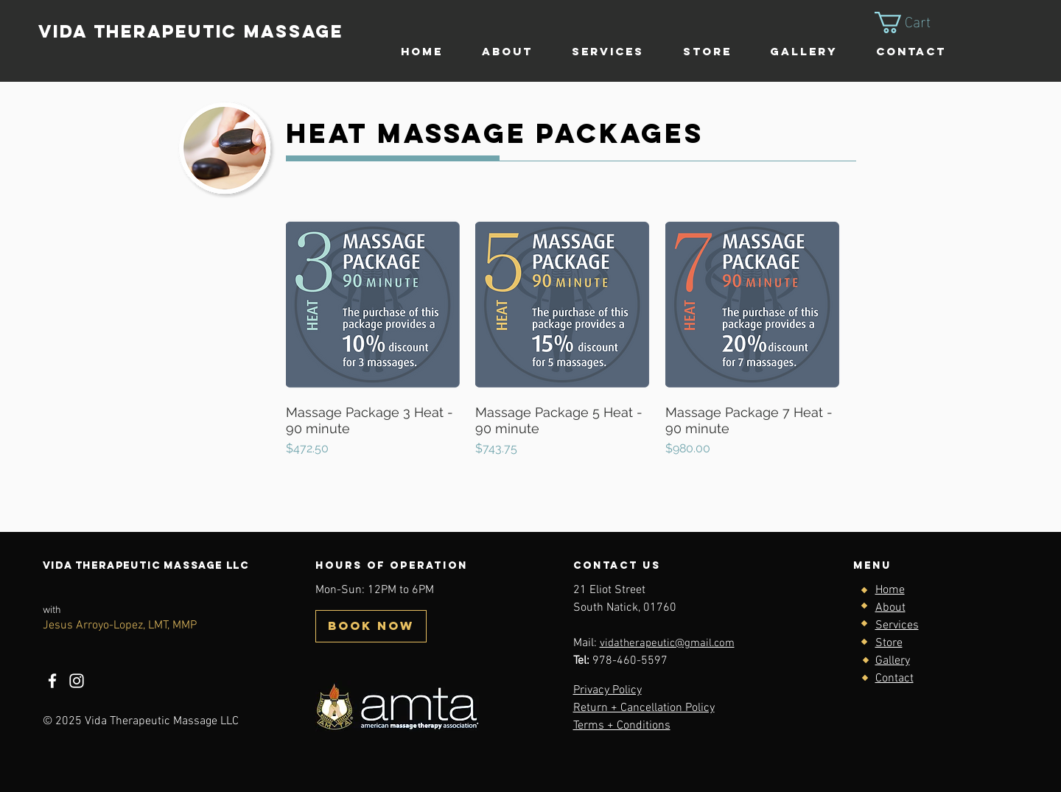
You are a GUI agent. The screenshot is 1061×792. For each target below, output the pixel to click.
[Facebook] (52, 680)
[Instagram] (76, 680)
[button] (915, 22)
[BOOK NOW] (371, 626)
